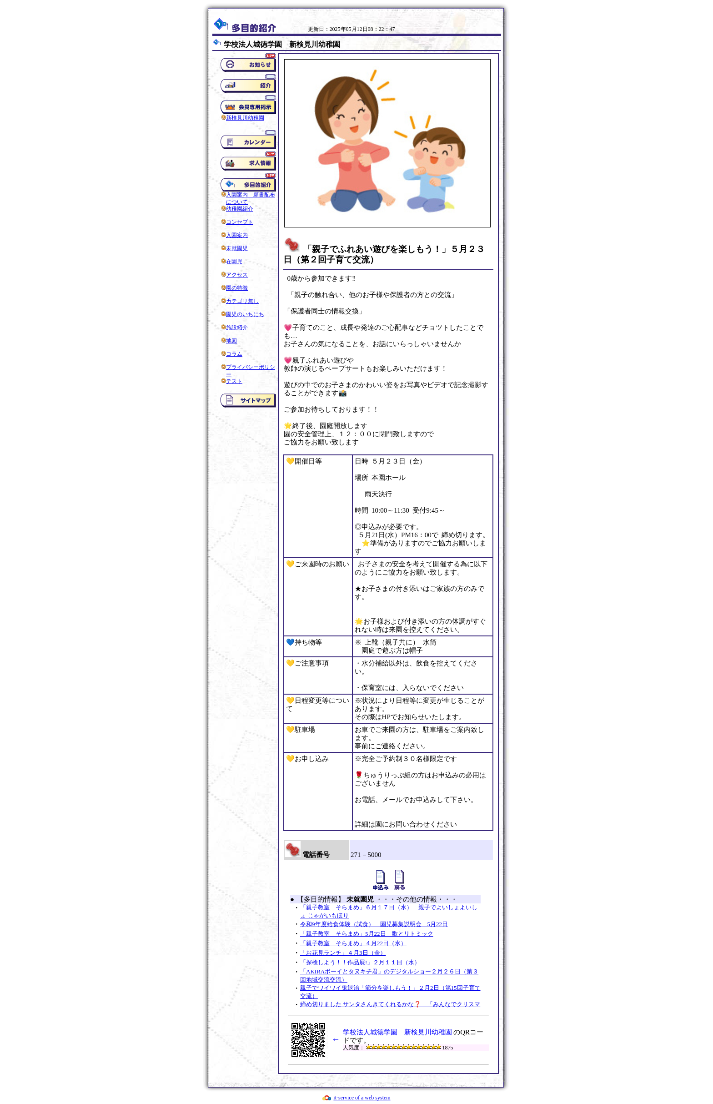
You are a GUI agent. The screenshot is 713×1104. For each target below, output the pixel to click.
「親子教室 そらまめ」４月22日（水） (353, 943)
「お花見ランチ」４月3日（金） (343, 952)
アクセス (237, 275)
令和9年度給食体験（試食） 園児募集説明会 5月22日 (374, 924)
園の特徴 (237, 288)
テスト (234, 381)
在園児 (234, 261)
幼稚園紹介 (239, 209)
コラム (234, 354)
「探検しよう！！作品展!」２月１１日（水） (360, 962)
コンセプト (239, 222)
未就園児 (237, 248)
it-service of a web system (361, 1097)
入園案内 (237, 235)
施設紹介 (237, 327)
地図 (231, 341)
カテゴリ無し (242, 301)
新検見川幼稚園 (245, 118)
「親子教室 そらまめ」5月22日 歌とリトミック (366, 933)
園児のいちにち (245, 314)
